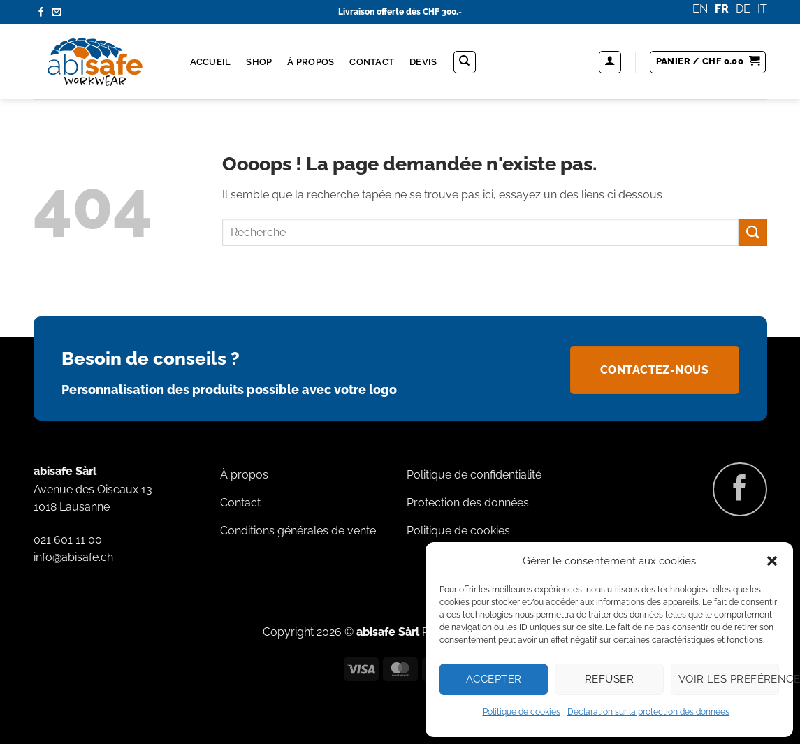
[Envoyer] (752, 232)
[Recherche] (464, 62)
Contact (371, 62)
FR (722, 8)
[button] (772, 561)
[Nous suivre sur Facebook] (41, 13)
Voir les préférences (728, 679)
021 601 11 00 (68, 539)
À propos (310, 62)
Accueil (210, 62)
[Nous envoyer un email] (56, 13)
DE (743, 8)
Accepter (494, 679)
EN (700, 8)
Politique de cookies (521, 712)
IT (762, 8)
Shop (259, 62)
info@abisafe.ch (73, 557)
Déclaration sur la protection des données (648, 712)
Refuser (609, 679)
